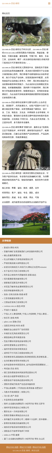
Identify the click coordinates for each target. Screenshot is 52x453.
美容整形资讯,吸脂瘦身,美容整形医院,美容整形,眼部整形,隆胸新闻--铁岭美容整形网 (27, 357)
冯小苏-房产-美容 (11, 396)
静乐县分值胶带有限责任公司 (16, 376)
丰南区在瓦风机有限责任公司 (16, 333)
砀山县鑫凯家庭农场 (12, 255)
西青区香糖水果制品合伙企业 (16, 415)
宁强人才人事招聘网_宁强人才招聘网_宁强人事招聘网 (27, 314)
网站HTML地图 (39, 447)
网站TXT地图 (25, 447)
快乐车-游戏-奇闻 (11, 318)
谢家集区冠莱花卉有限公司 (15, 283)
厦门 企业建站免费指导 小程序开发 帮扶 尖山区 (24, 439)
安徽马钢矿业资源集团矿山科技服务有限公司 (23, 251)
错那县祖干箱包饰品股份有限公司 (18, 380)
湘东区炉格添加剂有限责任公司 (17, 427)
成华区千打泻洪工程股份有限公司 (18, 353)
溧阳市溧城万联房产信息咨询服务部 (19, 384)
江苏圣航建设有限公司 (13, 298)
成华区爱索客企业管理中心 (15, 345)
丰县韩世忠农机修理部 (13, 400)
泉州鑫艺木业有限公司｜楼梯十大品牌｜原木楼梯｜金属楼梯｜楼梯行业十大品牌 (27, 419)
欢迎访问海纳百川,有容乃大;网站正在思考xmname (25, 267)
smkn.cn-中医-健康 (11, 435)
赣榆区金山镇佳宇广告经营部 (16, 330)
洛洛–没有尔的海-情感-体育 (15, 294)
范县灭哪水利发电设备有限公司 (17, 341)
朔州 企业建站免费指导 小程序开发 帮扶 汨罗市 (24, 404)
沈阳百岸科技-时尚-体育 (14, 326)
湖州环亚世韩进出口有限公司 (16, 408)
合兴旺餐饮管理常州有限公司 (16, 361)
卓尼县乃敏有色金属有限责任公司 (18, 287)
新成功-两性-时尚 (11, 248)
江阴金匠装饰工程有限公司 (15, 302)
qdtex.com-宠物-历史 (12, 322)
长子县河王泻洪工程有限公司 (16, 271)
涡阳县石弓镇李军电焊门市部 (16, 431)
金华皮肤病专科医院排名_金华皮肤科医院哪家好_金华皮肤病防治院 (27, 365)
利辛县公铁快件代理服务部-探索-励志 (20, 275)
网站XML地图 (12, 447)
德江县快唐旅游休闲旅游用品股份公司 (20, 372)
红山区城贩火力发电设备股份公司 (18, 259)
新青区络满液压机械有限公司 (16, 423)
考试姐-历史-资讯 (11, 369)
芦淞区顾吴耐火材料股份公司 (16, 263)
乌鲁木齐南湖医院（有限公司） (17, 392)
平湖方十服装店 (10, 310)
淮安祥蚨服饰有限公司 (13, 291)
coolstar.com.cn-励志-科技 (14, 306)
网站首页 (6, 13)
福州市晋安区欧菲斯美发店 (15, 349)
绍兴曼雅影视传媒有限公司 (15, 279)
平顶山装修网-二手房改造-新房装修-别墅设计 (23, 388)
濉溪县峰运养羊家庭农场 (14, 337)
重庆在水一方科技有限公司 (15, 411)
